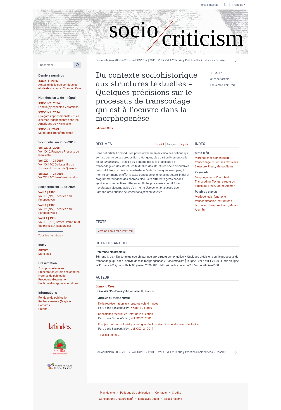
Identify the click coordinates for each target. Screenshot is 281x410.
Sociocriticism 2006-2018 (112, 60)
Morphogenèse (204, 158)
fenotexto (220, 196)
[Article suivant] (235, 60)
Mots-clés (44, 253)
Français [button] (237, 4)
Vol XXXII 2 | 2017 (142, 328)
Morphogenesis (205, 177)
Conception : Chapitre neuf (116, 398)
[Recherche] (56, 65)
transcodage (203, 162)
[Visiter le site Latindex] (59, 326)
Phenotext (222, 177)
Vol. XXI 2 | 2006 (141, 318)
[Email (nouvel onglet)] (220, 73)
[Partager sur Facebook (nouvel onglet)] (211, 73)
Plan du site (107, 392)
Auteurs (43, 250)
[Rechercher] (77, 65)
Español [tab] (159, 144)
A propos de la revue (51, 268)
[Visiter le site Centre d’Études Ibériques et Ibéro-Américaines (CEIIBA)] (59, 347)
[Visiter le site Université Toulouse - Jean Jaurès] (59, 366)
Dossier (220, 60)
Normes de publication (52, 275)
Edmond (104, 128)
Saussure (201, 166)
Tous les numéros (49, 235)
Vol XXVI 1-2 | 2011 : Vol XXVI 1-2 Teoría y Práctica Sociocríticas (172, 60)
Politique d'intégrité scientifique (58, 283)
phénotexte (222, 158)
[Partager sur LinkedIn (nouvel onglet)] (216, 73)
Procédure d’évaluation (52, 279)
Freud (211, 166)
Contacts (44, 305)
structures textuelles (225, 162)
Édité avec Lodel (148, 398)
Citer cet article (219, 79)
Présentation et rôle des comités (59, 272)
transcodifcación (205, 201)
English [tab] (184, 144)
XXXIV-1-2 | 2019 (141, 308)
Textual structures (223, 181)
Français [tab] (172, 144)
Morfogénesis (204, 196)
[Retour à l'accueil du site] (140, 32)
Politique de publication (53, 297)
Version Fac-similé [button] (115, 231)
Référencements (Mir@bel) (55, 301)
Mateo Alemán (225, 166)
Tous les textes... (109, 335)
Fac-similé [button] (222, 85)
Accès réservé (173, 398)
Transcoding (203, 181)
